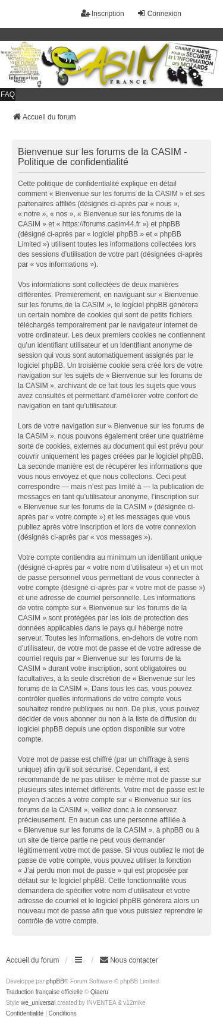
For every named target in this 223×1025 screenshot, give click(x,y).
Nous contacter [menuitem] (128, 959)
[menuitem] (24, 1013)
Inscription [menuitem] (102, 13)
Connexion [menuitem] (159, 13)
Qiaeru (99, 992)
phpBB (55, 981)
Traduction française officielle (44, 992)
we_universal (38, 1002)
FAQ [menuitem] (8, 94)
